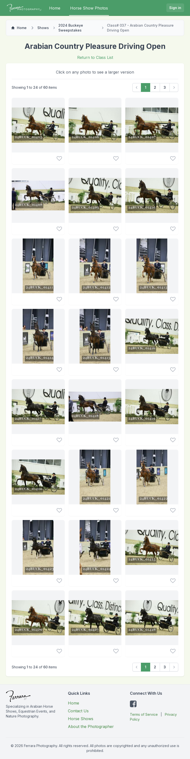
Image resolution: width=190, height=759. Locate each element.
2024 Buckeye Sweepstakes (70, 27)
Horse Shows (80, 718)
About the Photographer (91, 726)
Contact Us (78, 710)
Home (54, 8)
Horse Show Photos (89, 8)
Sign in (175, 8)
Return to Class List (95, 57)
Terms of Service (144, 714)
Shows (43, 28)
